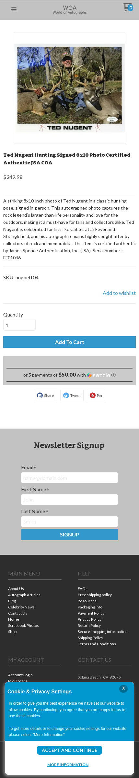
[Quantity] (19, 325)
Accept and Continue (69, 750)
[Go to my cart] (128, 9)
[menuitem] (35, 589)
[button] (14, 10)
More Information (67, 764)
